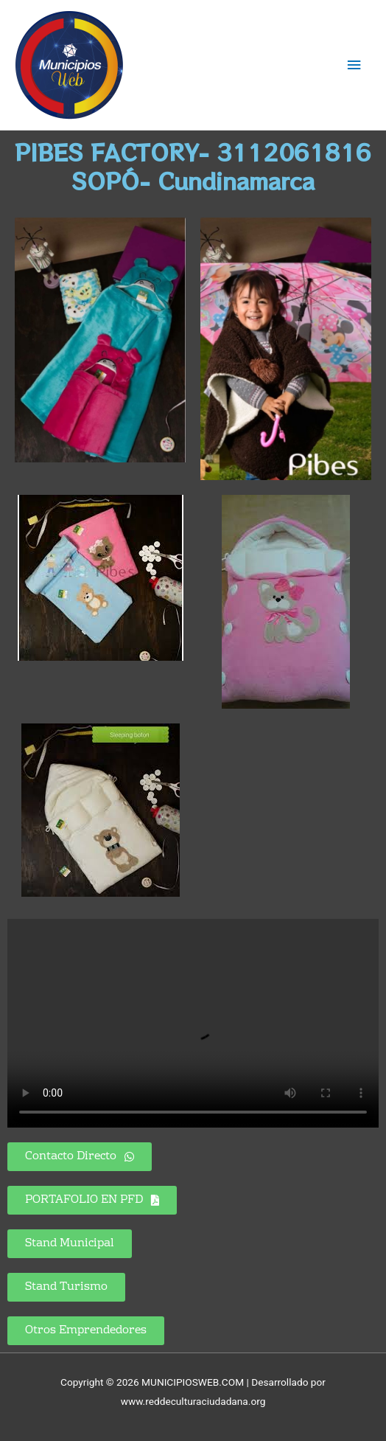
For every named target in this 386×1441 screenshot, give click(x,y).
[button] (92, 1200)
